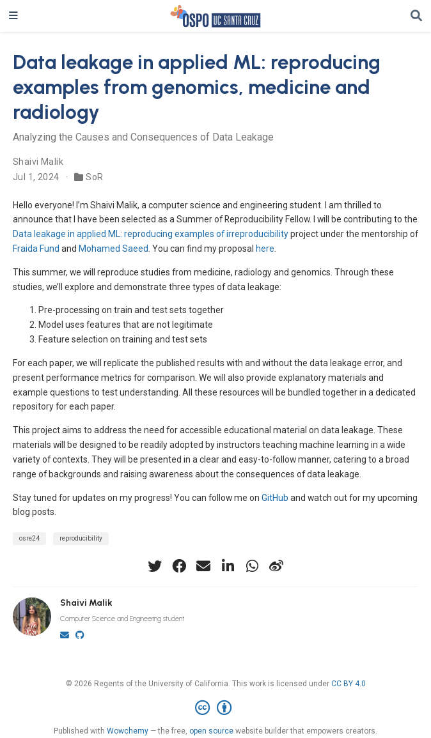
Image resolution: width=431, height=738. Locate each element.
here (265, 248)
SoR (94, 177)
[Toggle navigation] (13, 16)
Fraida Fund (36, 248)
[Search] (416, 16)
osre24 (29, 538)
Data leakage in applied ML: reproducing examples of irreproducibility (150, 234)
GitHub (275, 498)
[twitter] (154, 566)
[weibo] (276, 566)
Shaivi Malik (38, 162)
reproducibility (80, 538)
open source (211, 730)
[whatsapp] (252, 566)
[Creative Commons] (216, 708)
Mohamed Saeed (113, 248)
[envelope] (203, 566)
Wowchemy (127, 730)
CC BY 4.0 (348, 683)
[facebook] (179, 566)
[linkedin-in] (227, 566)
